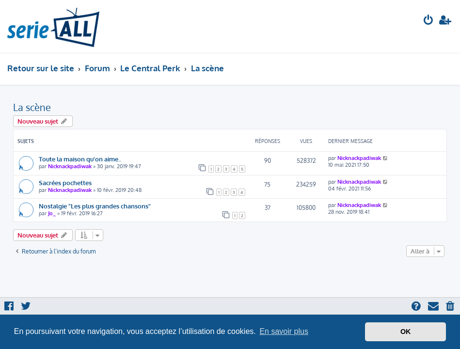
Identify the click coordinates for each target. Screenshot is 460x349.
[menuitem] (428, 21)
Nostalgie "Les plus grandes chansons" (95, 206)
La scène (32, 107)
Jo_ (52, 213)
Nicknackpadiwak (70, 166)
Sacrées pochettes (65, 182)
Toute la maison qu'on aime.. (80, 159)
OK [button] (405, 331)
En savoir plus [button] (283, 331)
